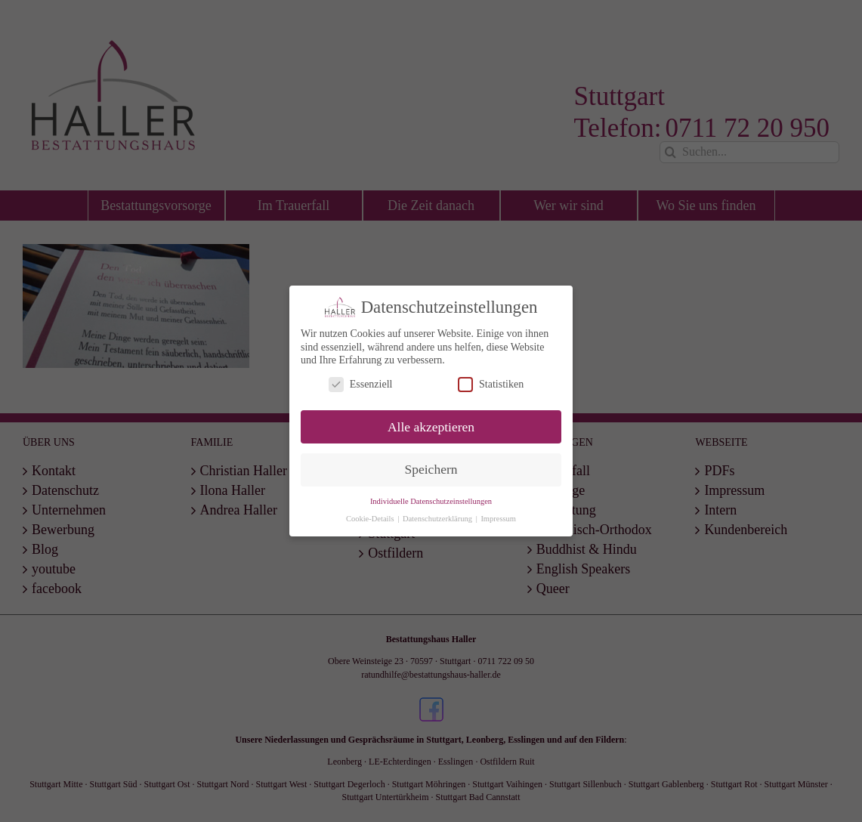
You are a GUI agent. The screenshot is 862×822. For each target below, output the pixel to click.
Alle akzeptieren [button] (431, 426)
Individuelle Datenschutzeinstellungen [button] (431, 501)
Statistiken (491, 384)
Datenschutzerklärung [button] (438, 519)
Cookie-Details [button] (371, 519)
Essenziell (361, 384)
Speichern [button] (431, 469)
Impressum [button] (498, 519)
